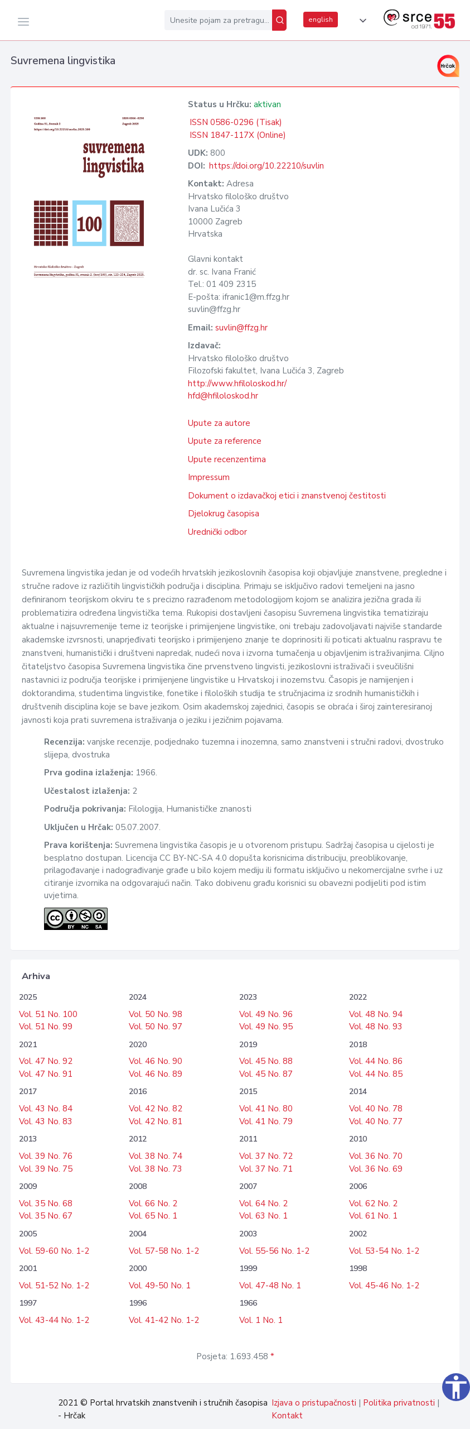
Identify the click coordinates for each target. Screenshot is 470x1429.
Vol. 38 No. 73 (155, 1168)
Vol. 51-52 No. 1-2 (54, 1285)
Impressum (209, 477)
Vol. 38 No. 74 (155, 1156)
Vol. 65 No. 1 (153, 1215)
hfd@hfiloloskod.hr (223, 395)
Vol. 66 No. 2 (153, 1203)
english (320, 19)
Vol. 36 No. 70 (376, 1156)
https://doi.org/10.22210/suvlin (266, 165)
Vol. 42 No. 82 (155, 1108)
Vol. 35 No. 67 (45, 1215)
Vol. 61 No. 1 (373, 1215)
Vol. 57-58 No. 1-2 (164, 1251)
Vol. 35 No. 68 (45, 1203)
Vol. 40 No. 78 (376, 1108)
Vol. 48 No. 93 (376, 1026)
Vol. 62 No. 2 (373, 1203)
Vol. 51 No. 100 (48, 1014)
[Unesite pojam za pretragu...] (218, 20)
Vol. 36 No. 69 (376, 1168)
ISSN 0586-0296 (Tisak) (236, 122)
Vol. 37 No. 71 (266, 1168)
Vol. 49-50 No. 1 (160, 1285)
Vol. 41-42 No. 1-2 (164, 1320)
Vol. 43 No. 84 (45, 1108)
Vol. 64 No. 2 (263, 1203)
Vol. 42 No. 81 (155, 1121)
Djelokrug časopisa (223, 513)
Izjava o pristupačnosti (314, 1402)
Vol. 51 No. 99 (45, 1026)
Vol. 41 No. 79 (266, 1121)
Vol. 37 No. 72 (266, 1156)
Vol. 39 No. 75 (45, 1168)
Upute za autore (219, 423)
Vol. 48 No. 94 (376, 1014)
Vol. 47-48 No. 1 (270, 1285)
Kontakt (287, 1415)
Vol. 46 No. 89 (155, 1074)
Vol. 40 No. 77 (376, 1121)
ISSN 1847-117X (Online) (238, 135)
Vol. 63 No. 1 (263, 1215)
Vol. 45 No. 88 (266, 1061)
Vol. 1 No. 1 (261, 1320)
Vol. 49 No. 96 (266, 1014)
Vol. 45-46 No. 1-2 (384, 1285)
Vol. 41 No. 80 (266, 1108)
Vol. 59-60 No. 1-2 (54, 1251)
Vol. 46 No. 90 (155, 1061)
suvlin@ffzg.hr (241, 327)
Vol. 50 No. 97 (155, 1026)
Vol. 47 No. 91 (45, 1074)
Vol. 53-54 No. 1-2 (384, 1251)
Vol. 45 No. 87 (266, 1074)
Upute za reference (224, 441)
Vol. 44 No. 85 (376, 1074)
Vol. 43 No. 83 (45, 1121)
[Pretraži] (279, 20)
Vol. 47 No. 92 (45, 1061)
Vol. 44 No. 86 (376, 1061)
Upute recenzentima (227, 459)
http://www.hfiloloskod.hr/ (237, 383)
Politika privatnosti (399, 1402)
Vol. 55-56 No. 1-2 (274, 1251)
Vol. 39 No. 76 (45, 1156)
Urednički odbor (217, 532)
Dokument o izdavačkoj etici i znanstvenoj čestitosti (287, 495)
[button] (360, 20)
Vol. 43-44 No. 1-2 (54, 1320)
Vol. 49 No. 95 (266, 1026)
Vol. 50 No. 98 (155, 1014)
